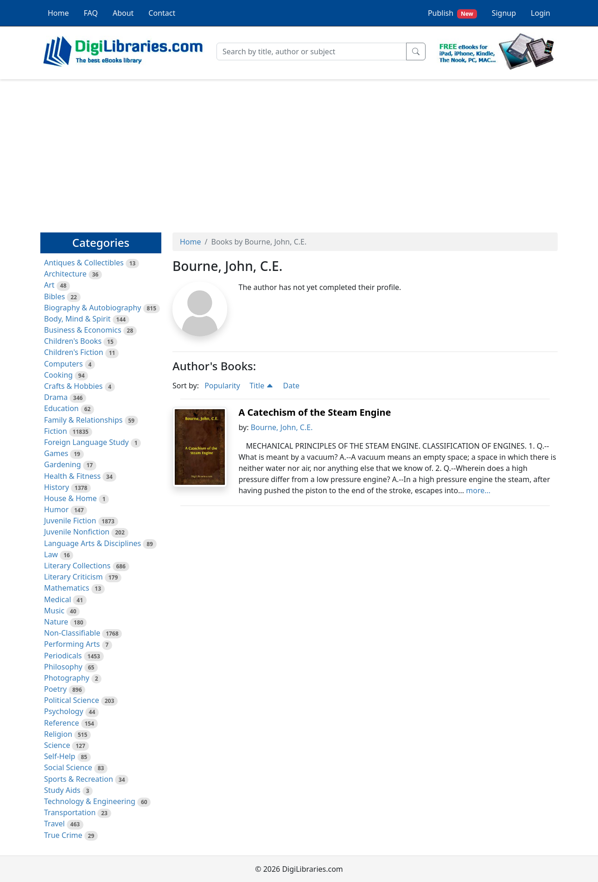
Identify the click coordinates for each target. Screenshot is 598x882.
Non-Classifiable (72, 633)
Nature (56, 622)
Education (61, 408)
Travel (54, 823)
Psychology (63, 711)
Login (540, 13)
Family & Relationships (83, 420)
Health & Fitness (72, 476)
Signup (504, 13)
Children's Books (73, 341)
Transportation (69, 812)
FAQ (91, 13)
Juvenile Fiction (70, 520)
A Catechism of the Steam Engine (314, 412)
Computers (63, 364)
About (123, 13)
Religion (58, 734)
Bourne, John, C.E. (282, 427)
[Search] (311, 51)
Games (56, 453)
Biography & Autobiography (92, 308)
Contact (161, 13)
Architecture (65, 274)
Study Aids (62, 790)
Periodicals (63, 655)
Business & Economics (82, 330)
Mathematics (66, 588)
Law (51, 554)
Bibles (54, 296)
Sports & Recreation (78, 779)
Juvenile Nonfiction (76, 532)
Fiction (55, 431)
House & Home (70, 498)
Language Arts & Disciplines (92, 543)
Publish (452, 13)
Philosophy (63, 667)
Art (49, 285)
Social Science (68, 767)
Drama (56, 397)
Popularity (222, 385)
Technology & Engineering (89, 801)
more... (478, 490)
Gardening (62, 464)
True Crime (63, 835)
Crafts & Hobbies (73, 386)
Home (58, 13)
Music (54, 610)
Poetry (55, 689)
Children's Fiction (73, 352)
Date (291, 385)
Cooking (58, 375)
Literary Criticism (73, 577)
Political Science (71, 700)
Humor (56, 509)
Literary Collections (77, 565)
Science (57, 745)
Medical (57, 599)
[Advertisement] (299, 152)
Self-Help (59, 756)
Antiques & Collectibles (84, 263)
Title (261, 385)
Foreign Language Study (86, 442)
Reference (61, 723)
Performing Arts (72, 644)
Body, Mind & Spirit (77, 319)
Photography (66, 678)
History (56, 487)
